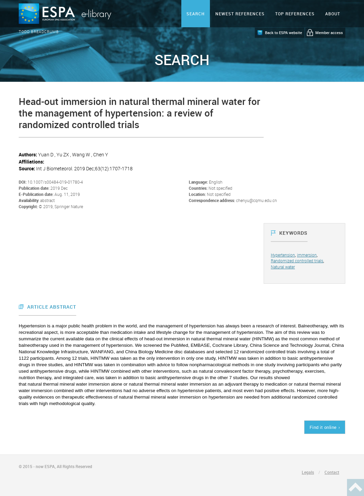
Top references (295, 13)
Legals (308, 472)
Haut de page (355, 487)
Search (195, 13)
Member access (329, 32)
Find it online (323, 427)
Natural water (283, 266)
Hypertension (283, 255)
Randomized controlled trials (297, 260)
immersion (307, 255)
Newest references (240, 13)
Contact (332, 472)
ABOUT (332, 13)
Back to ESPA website (283, 32)
